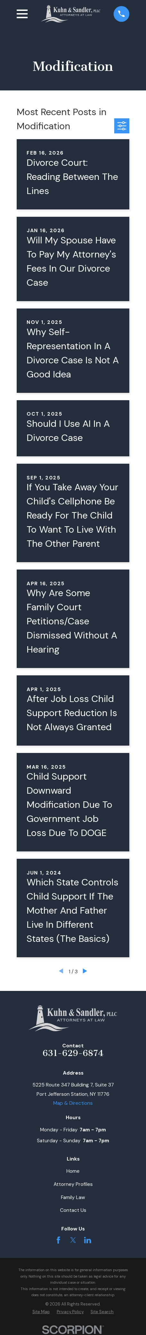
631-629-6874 (73, 1053)
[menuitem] (41, 1311)
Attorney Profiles (73, 1184)
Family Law (73, 1197)
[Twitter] (73, 1240)
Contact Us (73, 1210)
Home (73, 1171)
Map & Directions (73, 1103)
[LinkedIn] (87, 1240)
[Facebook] (58, 1240)
